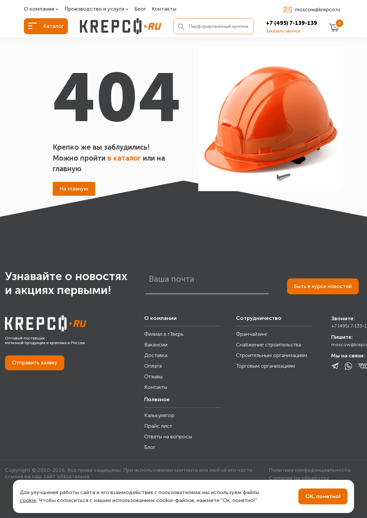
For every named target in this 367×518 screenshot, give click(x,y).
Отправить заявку (34, 362)
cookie (28, 500)
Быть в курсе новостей (323, 286)
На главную (74, 188)
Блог (140, 9)
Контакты (164, 9)
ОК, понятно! (322, 496)
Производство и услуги (94, 9)
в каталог (124, 158)
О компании (39, 9)
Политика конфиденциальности (309, 470)
